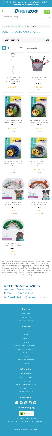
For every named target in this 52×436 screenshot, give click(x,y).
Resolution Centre (26, 321)
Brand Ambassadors (26, 360)
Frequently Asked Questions (26, 349)
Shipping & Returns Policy (26, 385)
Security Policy (26, 388)
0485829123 (18, 293)
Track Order (26, 317)
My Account (26, 314)
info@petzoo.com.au (25, 297)
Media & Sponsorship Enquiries (26, 345)
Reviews (26, 342)
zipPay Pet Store (26, 377)
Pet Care (26, 353)
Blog (26, 335)
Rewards (26, 356)
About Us (26, 331)
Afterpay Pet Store (26, 392)
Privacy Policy (26, 381)
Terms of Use (26, 374)
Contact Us (26, 338)
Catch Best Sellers (26, 363)
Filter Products (26, 40)
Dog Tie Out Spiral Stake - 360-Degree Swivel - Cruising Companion (13, 79)
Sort (21, 47)
